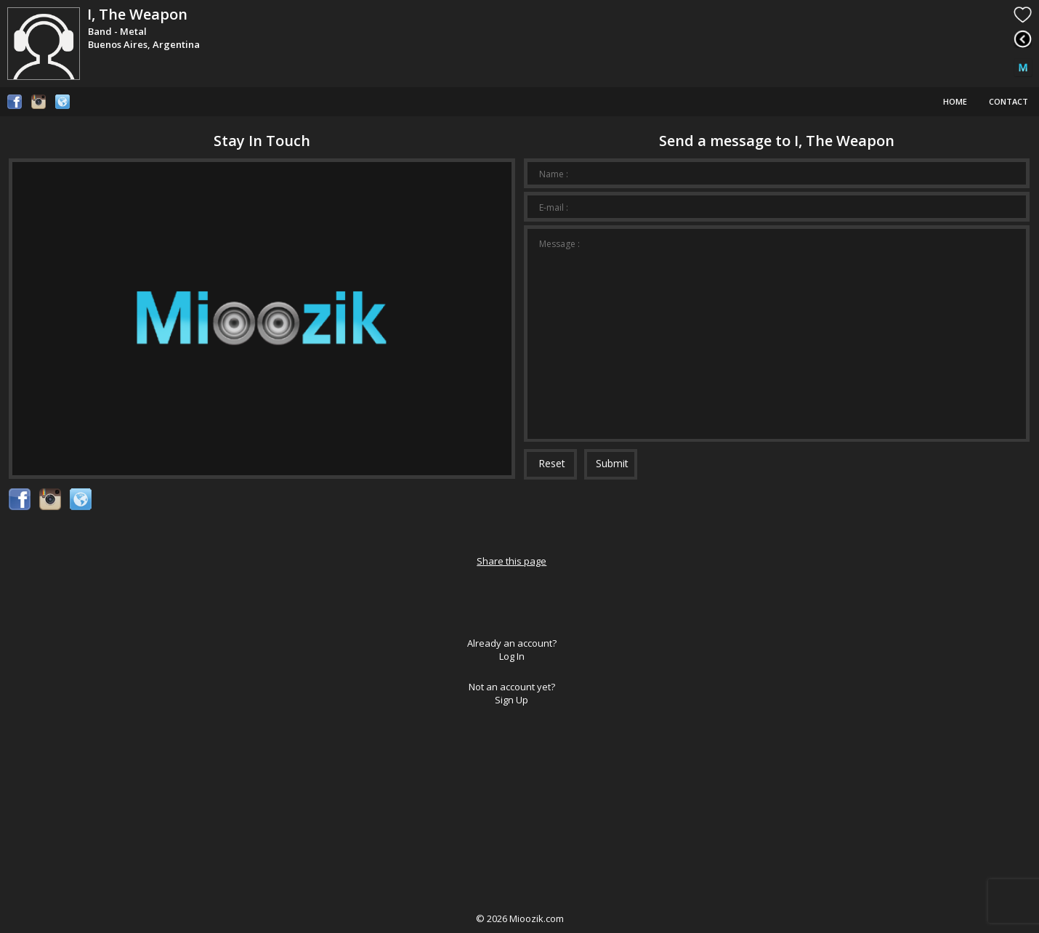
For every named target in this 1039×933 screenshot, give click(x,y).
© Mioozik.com (520, 918)
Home (955, 101)
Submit (612, 463)
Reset (551, 463)
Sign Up (511, 699)
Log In (512, 656)
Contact (1008, 101)
